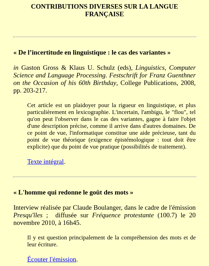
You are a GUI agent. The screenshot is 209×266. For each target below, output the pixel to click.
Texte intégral (45, 161)
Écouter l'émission (51, 259)
